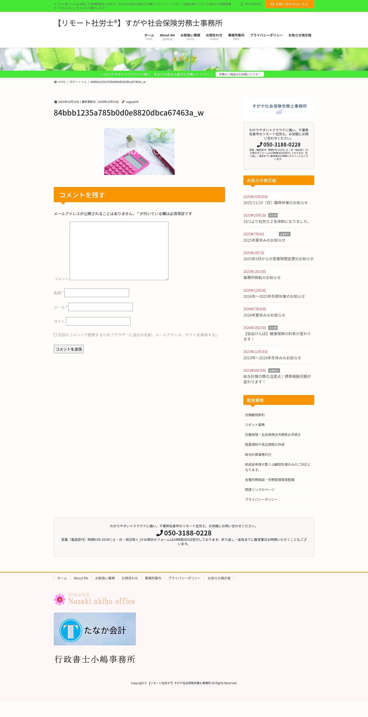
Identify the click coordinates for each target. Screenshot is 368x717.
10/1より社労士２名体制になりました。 (277, 221)
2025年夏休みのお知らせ (264, 240)
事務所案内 (153, 578)
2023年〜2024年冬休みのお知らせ (272, 357)
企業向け (284, 234)
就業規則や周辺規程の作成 (264, 444)
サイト (59, 321)
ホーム (62, 578)
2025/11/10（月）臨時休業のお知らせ (275, 202)
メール (60, 307)
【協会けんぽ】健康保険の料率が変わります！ (277, 336)
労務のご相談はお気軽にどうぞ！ (240, 74)
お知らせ (276, 196)
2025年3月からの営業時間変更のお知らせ (278, 258)
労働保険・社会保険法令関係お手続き (273, 434)
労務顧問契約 (255, 414)
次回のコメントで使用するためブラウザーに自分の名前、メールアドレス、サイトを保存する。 (138, 334)
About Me (81, 578)
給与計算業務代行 (258, 454)
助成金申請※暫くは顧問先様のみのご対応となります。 (278, 467)
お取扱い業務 (105, 578)
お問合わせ (130, 578)
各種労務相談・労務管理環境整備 (269, 479)
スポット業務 (255, 424)
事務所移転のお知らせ (262, 277)
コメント (61, 278)
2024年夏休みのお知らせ (264, 315)
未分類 (272, 215)
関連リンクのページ (260, 489)
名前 (59, 292)
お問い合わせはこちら (289, 4)
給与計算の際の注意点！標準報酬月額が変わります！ (277, 378)
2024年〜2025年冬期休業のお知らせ (274, 296)
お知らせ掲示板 (219, 578)
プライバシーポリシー (261, 499)
